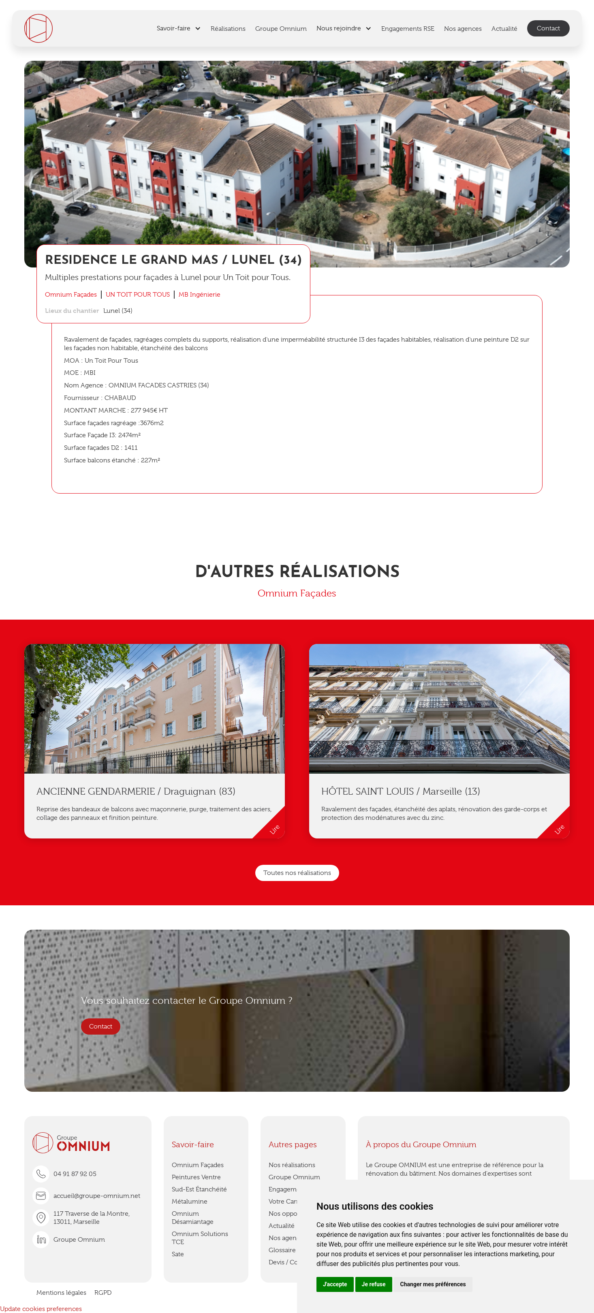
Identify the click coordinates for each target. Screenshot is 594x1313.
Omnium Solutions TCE (200, 1238)
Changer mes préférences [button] (433, 1284)
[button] (179, 28)
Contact (548, 28)
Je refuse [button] (374, 1284)
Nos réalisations (292, 1165)
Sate (178, 1254)
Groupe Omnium (294, 1177)
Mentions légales (61, 1292)
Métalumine (189, 1201)
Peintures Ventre (196, 1177)
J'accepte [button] (335, 1284)
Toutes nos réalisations (297, 873)
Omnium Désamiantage (193, 1217)
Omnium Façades (198, 1165)
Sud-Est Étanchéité (199, 1189)
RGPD (102, 1292)
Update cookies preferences (41, 1309)
